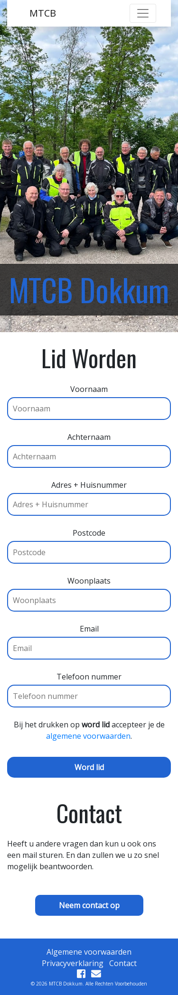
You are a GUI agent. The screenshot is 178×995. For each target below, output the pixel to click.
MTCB (42, 13)
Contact (123, 963)
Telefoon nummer (89, 686)
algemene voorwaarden (88, 736)
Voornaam (89, 399)
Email (89, 638)
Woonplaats (89, 590)
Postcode (89, 543)
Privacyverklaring (72, 963)
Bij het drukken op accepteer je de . (89, 730)
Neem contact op (89, 905)
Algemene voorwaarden (89, 952)
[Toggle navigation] (143, 13)
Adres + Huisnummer (89, 495)
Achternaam (89, 447)
